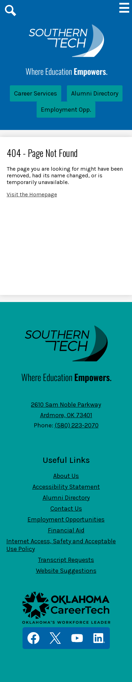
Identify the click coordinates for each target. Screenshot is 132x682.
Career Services (35, 93)
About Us (66, 476)
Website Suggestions (66, 571)
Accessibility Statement (66, 487)
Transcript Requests (66, 560)
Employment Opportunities (66, 519)
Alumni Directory (94, 93)
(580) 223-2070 (77, 425)
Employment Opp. (66, 109)
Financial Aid (66, 530)
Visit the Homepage (32, 194)
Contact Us (66, 508)
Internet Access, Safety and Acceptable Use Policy (61, 545)
